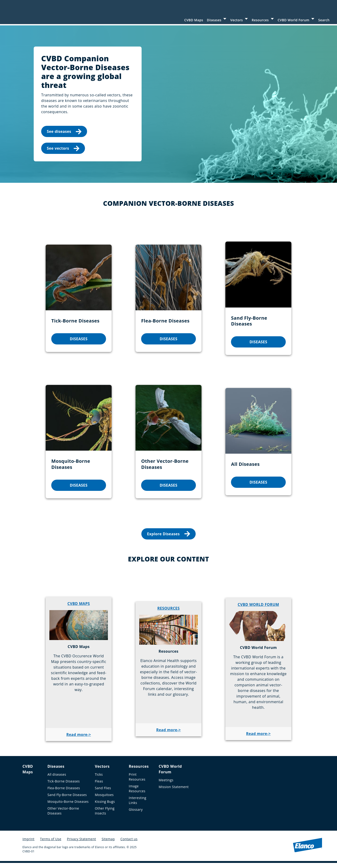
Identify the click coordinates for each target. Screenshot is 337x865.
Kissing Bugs (105, 803)
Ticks (99, 776)
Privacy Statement (81, 841)
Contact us (128, 841)
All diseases (57, 776)
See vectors (63, 150)
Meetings (166, 782)
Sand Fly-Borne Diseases (67, 797)
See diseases (64, 133)
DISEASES (79, 341)
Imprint (28, 841)
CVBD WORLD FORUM (258, 606)
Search (324, 20)
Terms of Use (50, 841)
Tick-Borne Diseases (64, 783)
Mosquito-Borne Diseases (68, 803)
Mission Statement (174, 789)
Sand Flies (103, 790)
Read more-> (78, 736)
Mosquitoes (104, 797)
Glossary (136, 811)
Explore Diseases (168, 536)
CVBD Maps (193, 20)
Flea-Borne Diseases (64, 790)
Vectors (236, 20)
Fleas (99, 783)
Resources (260, 20)
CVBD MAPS (78, 605)
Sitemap (108, 841)
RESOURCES (168, 610)
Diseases (214, 20)
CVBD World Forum (293, 20)
